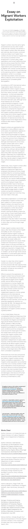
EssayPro (16, 30)
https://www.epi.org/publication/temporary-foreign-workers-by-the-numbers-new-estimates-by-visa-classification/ (14, 477)
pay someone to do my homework (11, 388)
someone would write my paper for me (11, 416)
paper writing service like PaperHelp (10, 401)
